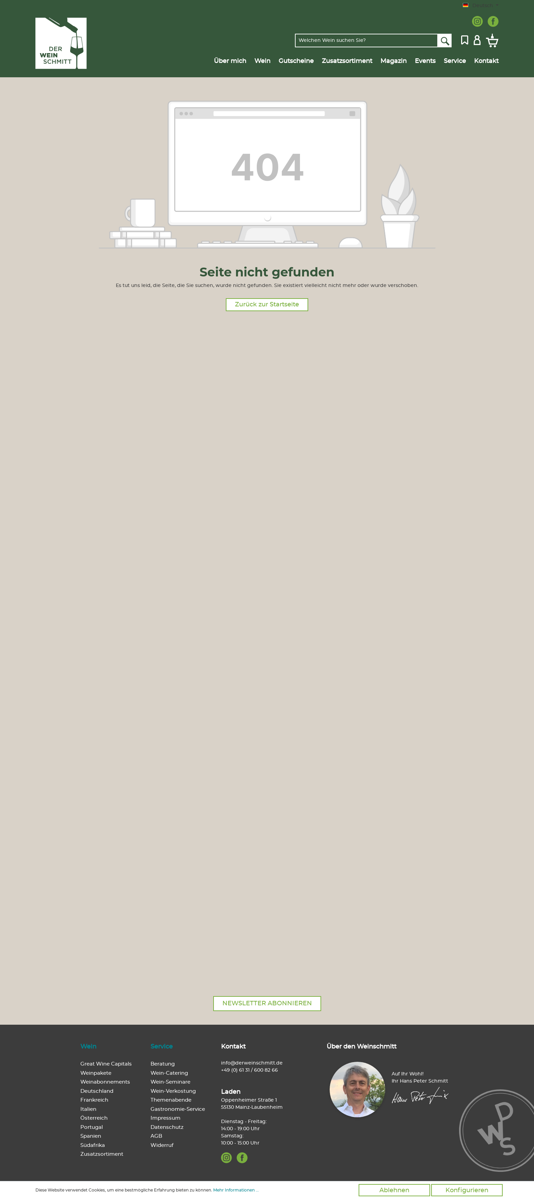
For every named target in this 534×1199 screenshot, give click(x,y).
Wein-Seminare (170, 1082)
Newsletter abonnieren (267, 1004)
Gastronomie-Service (178, 1109)
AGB (156, 1136)
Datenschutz (167, 1127)
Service (162, 1047)
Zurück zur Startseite (267, 305)
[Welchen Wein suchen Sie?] (366, 40)
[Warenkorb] (491, 40)
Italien (88, 1109)
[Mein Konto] (477, 39)
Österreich (94, 1118)
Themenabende (171, 1100)
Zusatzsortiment (101, 1154)
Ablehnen (394, 1190)
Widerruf (162, 1145)
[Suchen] (445, 40)
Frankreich (94, 1100)
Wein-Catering (169, 1073)
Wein (88, 1047)
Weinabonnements (105, 1082)
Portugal (91, 1127)
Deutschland (96, 1091)
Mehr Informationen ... (236, 1190)
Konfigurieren (466, 1190)
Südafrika (92, 1145)
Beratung (163, 1064)
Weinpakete (95, 1073)
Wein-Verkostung (173, 1091)
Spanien (90, 1136)
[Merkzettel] (464, 39)
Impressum (165, 1118)
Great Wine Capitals (106, 1064)
